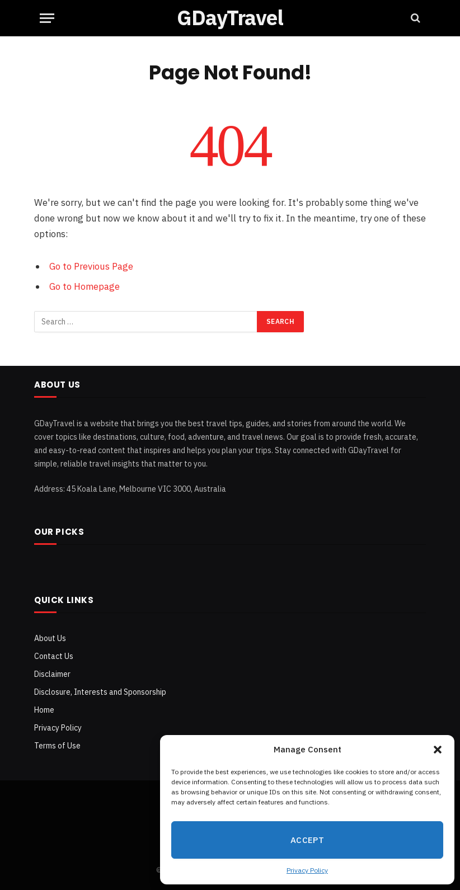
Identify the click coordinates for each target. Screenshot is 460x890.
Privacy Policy (307, 870)
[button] (437, 749)
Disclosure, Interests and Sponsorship (100, 692)
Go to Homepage (84, 286)
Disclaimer (52, 674)
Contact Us (53, 656)
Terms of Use (57, 746)
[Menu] (47, 18)
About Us (50, 638)
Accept (307, 840)
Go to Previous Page (91, 266)
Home (44, 710)
